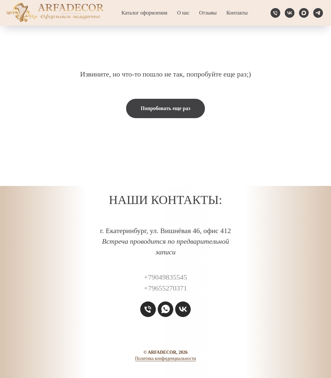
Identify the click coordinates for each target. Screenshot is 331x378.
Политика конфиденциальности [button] (165, 358)
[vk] (289, 13)
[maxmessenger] (304, 13)
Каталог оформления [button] (144, 12)
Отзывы (208, 12)
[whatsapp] (165, 309)
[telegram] (318, 13)
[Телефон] (275, 13)
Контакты (237, 12)
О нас (183, 12)
